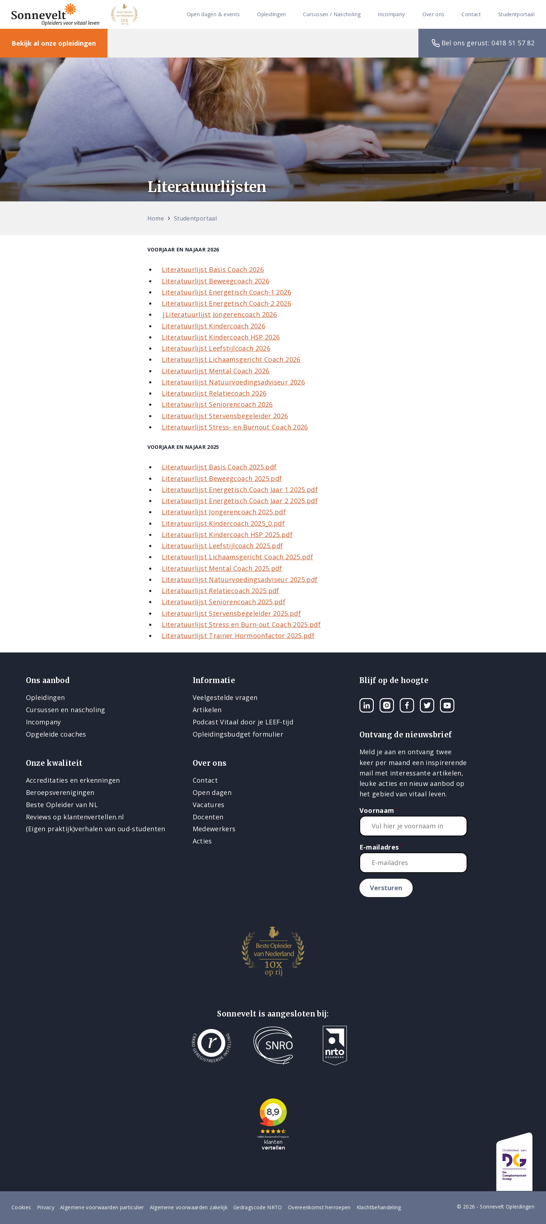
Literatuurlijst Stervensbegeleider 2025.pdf (231, 613)
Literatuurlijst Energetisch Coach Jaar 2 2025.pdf (240, 500)
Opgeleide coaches (56, 734)
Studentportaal (516, 15)
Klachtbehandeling (379, 1207)
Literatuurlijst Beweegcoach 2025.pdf (222, 478)
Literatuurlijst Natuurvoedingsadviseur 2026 (233, 382)
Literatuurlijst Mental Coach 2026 (216, 371)
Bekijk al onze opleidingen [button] (54, 43)
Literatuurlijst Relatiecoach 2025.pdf (220, 590)
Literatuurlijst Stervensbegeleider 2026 (225, 415)
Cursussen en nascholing (65, 709)
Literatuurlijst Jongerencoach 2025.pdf (224, 512)
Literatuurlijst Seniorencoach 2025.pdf (224, 601)
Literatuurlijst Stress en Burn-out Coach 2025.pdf (241, 624)
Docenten (208, 817)
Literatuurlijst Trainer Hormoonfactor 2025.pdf (238, 635)
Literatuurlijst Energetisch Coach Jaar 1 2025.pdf (240, 489)
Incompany (391, 15)
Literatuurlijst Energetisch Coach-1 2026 (226, 292)
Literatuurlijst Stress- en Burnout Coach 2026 (235, 427)
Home (155, 218)
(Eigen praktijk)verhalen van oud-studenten (95, 828)
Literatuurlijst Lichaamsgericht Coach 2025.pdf (237, 556)
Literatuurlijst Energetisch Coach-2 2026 (226, 303)
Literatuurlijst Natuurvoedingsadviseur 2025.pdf (240, 579)
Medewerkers (214, 828)
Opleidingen (271, 15)
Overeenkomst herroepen (319, 1207)
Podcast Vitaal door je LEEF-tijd (243, 722)
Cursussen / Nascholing (332, 15)
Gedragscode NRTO (257, 1207)
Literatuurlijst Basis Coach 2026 (213, 269)
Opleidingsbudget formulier (238, 734)
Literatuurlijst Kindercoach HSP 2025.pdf (227, 534)
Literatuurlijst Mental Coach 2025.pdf (222, 568)
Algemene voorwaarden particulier (102, 1207)
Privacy (46, 1207)
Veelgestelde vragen (225, 697)
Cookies (21, 1207)
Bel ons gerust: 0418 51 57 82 (482, 43)
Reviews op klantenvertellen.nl (75, 817)
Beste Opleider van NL (62, 804)
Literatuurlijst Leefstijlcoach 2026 (216, 348)
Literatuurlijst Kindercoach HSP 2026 (221, 337)
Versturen (386, 887)
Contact (471, 15)
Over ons (433, 15)
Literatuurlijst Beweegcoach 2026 (216, 281)
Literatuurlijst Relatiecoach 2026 (214, 393)
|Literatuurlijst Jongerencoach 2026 (219, 314)
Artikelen (207, 709)
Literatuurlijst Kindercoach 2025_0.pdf (223, 523)
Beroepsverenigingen (60, 792)
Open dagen (212, 792)
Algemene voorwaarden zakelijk (189, 1207)
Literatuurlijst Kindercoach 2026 (214, 326)
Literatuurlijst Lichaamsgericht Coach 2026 (231, 359)
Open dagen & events (213, 15)
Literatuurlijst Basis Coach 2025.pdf (219, 467)
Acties (202, 841)
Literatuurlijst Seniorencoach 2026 (217, 404)
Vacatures (209, 804)
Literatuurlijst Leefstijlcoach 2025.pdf (222, 545)
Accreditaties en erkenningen (73, 780)
